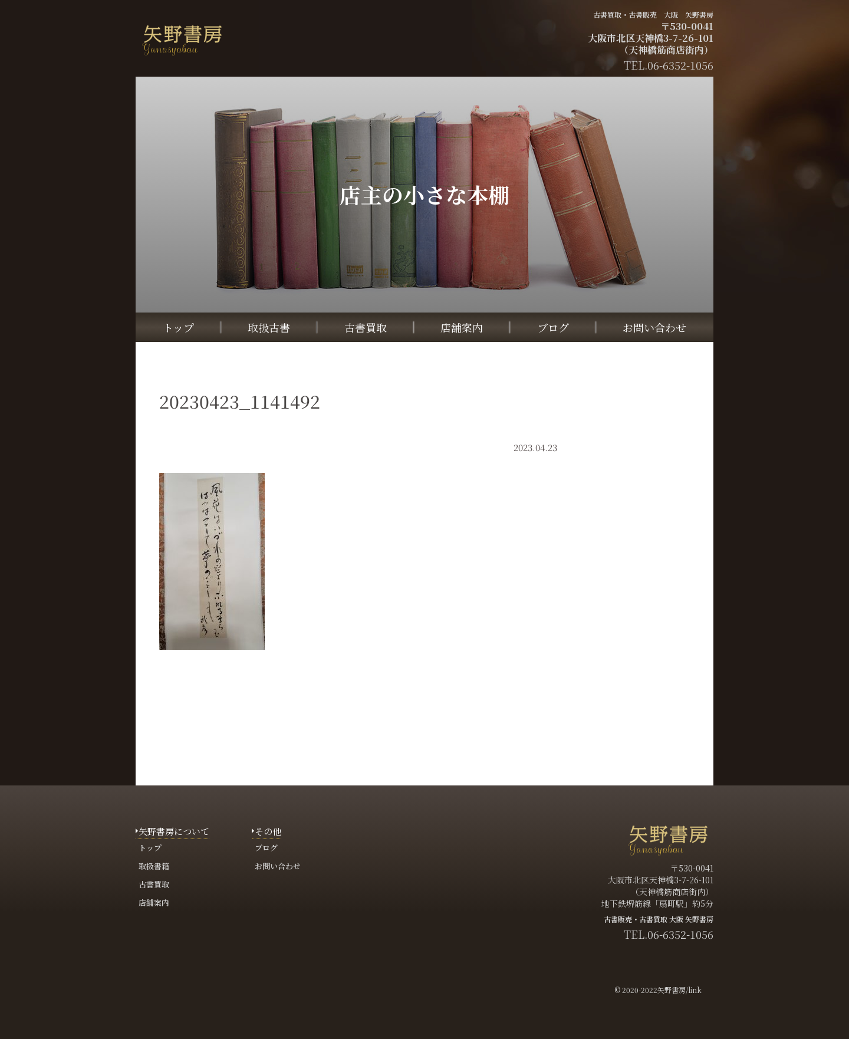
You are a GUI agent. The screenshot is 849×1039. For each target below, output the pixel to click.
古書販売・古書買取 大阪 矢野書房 (658, 919)
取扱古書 (269, 327)
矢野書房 (671, 990)
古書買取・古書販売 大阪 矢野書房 (653, 14)
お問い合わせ (654, 327)
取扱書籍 (154, 866)
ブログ (553, 327)
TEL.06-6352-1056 (668, 934)
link (695, 990)
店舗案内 (461, 327)
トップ (178, 327)
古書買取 (365, 327)
